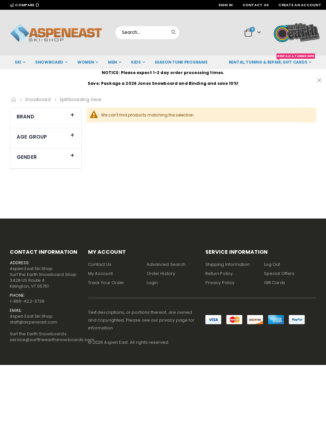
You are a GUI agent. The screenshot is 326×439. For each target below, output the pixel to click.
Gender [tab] (46, 155)
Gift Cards (274, 283)
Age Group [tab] (46, 135)
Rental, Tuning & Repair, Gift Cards (272, 60)
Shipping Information (227, 264)
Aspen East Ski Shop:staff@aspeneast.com (33, 319)
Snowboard (38, 99)
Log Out (272, 264)
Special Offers (279, 273)
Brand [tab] (46, 115)
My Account (100, 273)
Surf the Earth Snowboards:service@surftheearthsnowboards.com (52, 337)
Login (152, 283)
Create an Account (299, 5)
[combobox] (147, 32)
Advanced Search (166, 264)
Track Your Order (106, 283)
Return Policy (219, 273)
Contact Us (256, 5)
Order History (161, 273)
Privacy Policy (219, 283)
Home (13, 99)
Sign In (225, 5)
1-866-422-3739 (27, 301)
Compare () (24, 5)
